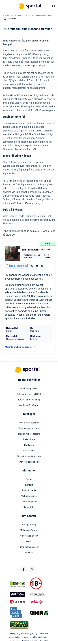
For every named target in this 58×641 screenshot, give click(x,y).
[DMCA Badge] (19, 583)
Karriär (29, 541)
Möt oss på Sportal (29, 530)
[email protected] (18, 266)
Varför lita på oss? (29, 536)
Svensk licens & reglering (29, 456)
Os (15, 15)
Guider (29, 479)
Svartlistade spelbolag (29, 462)
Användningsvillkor (29, 388)
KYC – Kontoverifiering (29, 399)
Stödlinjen (29, 445)
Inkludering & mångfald (29, 405)
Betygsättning (29, 524)
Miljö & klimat (29, 450)
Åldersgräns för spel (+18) (29, 394)
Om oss (29, 552)
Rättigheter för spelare (29, 434)
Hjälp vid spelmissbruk (29, 428)
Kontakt (29, 485)
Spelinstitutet (29, 439)
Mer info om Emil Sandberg (21, 347)
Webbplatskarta (29, 496)
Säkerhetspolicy (29, 501)
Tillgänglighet (29, 507)
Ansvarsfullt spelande (29, 422)
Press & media (29, 490)
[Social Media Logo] (23, 569)
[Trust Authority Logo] (19, 594)
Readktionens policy (29, 547)
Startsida (6, 15)
